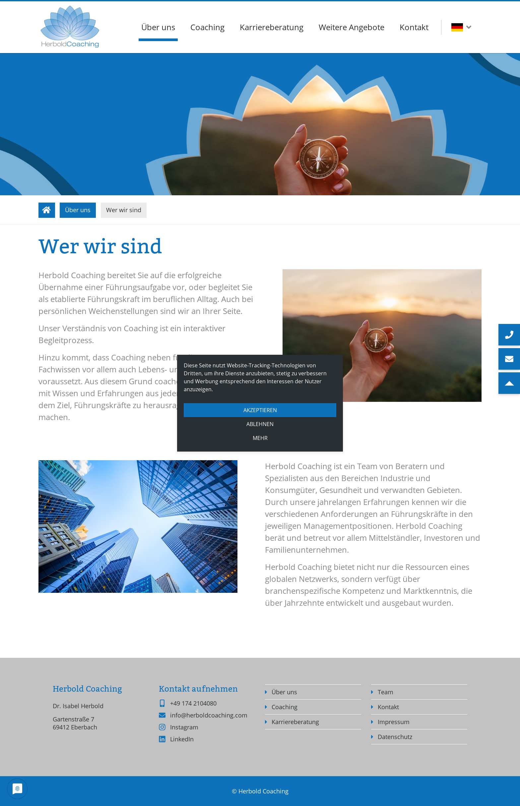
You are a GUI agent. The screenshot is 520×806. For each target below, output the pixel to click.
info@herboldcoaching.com (208, 715)
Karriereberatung (271, 27)
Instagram (184, 727)
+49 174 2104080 (193, 703)
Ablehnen (260, 424)
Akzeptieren (260, 410)
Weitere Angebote (351, 27)
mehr (260, 438)
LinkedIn (182, 739)
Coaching (207, 27)
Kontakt (414, 27)
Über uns (158, 27)
